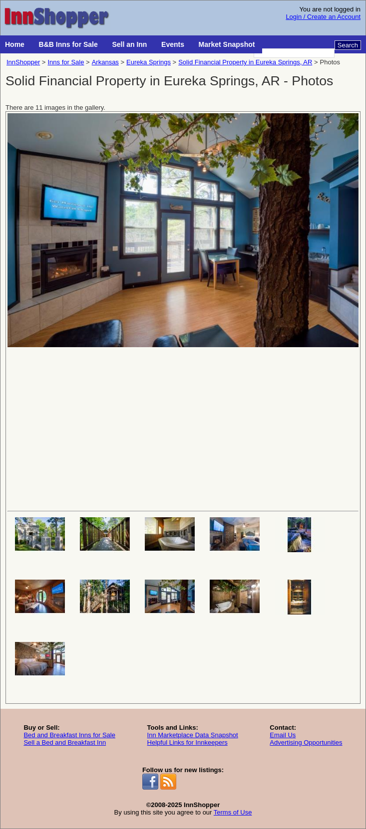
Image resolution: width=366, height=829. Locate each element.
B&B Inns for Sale (68, 44)
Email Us (283, 735)
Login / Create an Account (323, 16)
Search (348, 45)
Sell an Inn (129, 44)
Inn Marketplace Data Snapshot (192, 735)
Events (172, 44)
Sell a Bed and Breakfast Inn (64, 742)
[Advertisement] (183, 428)
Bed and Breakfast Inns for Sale (69, 735)
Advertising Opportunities (306, 742)
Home (14, 44)
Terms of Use (233, 812)
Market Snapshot (227, 44)
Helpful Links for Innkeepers (187, 742)
